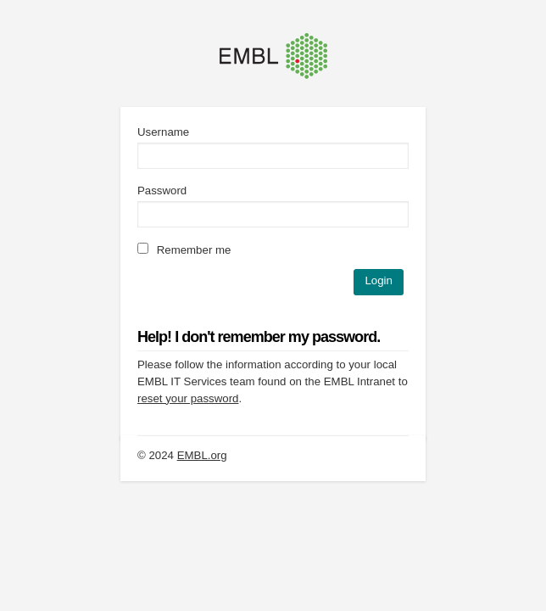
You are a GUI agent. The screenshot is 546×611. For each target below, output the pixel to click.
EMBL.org (202, 455)
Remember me (184, 250)
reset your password (187, 398)
